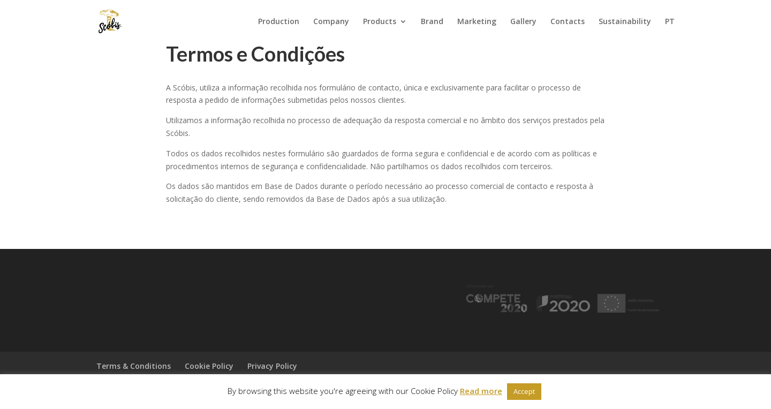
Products (379, 22)
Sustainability (625, 22)
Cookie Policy (209, 366)
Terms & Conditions (133, 366)
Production (278, 22)
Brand (432, 22)
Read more (481, 390)
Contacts (567, 22)
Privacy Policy (272, 366)
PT (670, 22)
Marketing (476, 22)
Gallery (523, 22)
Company (331, 22)
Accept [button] (524, 391)
